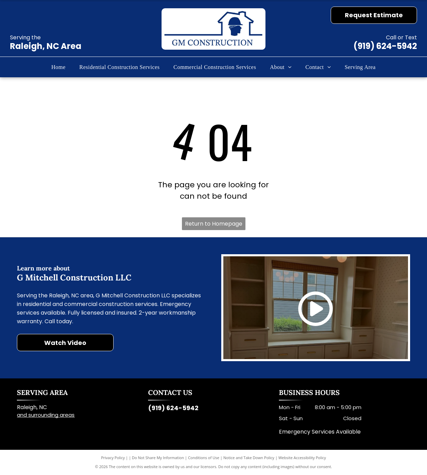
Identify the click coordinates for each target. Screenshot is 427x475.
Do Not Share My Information (158, 457)
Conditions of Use (204, 457)
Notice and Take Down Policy (248, 457)
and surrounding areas (46, 414)
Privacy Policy (113, 457)
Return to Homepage (213, 224)
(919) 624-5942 (385, 46)
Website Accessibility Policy (302, 457)
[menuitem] (58, 67)
